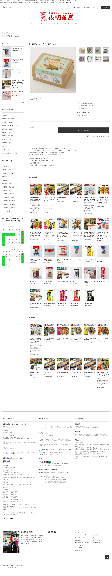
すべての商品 (10, 33)
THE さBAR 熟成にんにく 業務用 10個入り (49, 339)
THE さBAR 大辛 (74, 303)
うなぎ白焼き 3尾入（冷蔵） (62, 282)
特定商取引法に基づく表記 (102, 136)
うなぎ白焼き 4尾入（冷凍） (62, 373)
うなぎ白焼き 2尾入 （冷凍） (62, 198)
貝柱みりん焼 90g (48, 281)
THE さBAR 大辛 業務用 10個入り (102, 339)
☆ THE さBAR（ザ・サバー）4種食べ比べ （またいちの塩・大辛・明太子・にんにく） (36, 234)
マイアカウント (97, 532)
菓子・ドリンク (10, 32)
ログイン (96, 7)
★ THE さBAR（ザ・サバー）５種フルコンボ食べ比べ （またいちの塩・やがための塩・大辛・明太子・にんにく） (103, 200)
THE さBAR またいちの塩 (90, 259)
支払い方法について (80, 535)
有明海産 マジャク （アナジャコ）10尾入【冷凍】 (35, 374)
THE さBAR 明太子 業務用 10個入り (62, 339)
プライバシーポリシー (81, 545)
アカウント (78, 7)
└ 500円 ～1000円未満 (13, 36)
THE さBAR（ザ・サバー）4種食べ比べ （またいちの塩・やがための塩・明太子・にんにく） (49, 234)
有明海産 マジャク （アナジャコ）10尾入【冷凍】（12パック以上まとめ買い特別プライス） (18, 83)
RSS (76, 550)
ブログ (67, 24)
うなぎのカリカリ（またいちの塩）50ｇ (18, 59)
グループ (56, 24)
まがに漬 (32, 281)
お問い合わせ (77, 24)
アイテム (105, 7)
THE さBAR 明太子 (61, 303)
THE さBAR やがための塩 (49, 303)
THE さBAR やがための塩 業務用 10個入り (76, 339)
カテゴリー (44, 24)
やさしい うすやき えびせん (62, 259)
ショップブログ (79, 547)
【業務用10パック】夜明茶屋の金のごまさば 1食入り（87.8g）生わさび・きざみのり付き (90, 200)
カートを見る (96, 540)
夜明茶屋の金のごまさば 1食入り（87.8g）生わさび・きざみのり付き (35, 199)
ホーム (33, 24)
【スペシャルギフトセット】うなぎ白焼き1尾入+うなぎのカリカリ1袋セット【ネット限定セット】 (76, 235)
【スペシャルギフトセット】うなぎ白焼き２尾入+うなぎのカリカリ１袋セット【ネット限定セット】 (63, 235)
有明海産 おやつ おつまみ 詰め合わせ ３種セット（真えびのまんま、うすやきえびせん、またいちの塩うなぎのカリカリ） (103, 235)
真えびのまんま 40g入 (75, 259)
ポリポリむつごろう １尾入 (103, 282)
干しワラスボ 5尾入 (16, 70)
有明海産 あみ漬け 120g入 (18, 92)
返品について (90, 136)
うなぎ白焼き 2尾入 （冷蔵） (35, 304)
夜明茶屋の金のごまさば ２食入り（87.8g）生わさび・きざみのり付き (49, 199)
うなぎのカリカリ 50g (17, 48)
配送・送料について (80, 537)
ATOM (80, 550)
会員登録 (88, 7)
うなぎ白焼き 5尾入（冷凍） (49, 373)
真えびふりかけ (73, 281)
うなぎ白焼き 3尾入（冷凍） (75, 198)
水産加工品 (9, 35)
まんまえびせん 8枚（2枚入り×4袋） (49, 259)
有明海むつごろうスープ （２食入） (89, 282)
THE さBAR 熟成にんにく (90, 303)
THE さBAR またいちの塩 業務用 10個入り (90, 339)
